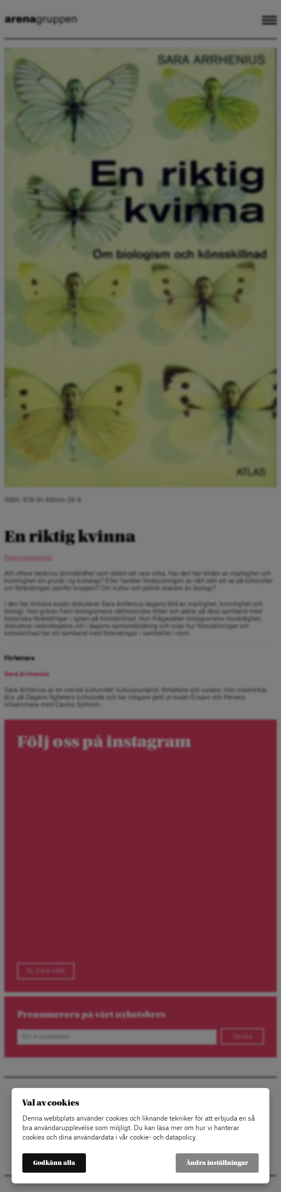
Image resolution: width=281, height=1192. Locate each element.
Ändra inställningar (217, 1163)
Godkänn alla (54, 1163)
